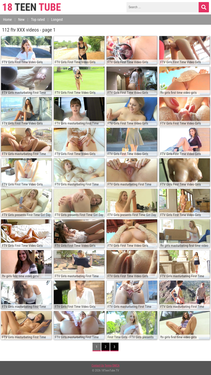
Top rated (38, 19)
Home (7, 19)
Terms (108, 365)
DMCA (116, 365)
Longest (57, 19)
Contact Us (97, 365)
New (21, 19)
